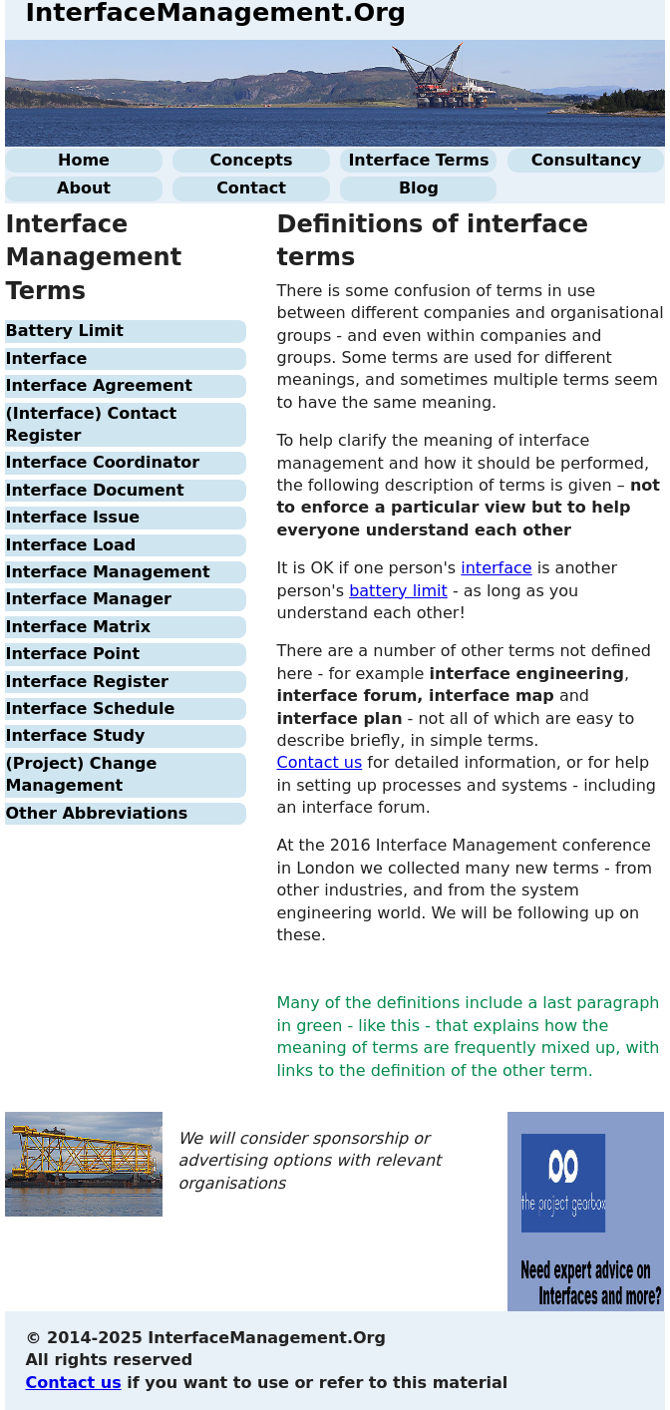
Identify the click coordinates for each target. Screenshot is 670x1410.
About (84, 187)
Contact (251, 187)
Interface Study (75, 735)
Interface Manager (88, 598)
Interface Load (70, 544)
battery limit (398, 590)
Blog (419, 187)
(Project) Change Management (81, 774)
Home (84, 160)
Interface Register (86, 681)
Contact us (319, 762)
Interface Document (94, 490)
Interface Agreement (98, 385)
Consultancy (586, 160)
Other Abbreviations (96, 813)
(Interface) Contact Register (90, 424)
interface (496, 567)
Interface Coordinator (102, 462)
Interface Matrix (77, 626)
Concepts (250, 160)
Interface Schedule (89, 708)
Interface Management (107, 571)
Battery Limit (64, 330)
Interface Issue (72, 517)
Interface (46, 358)
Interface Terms (418, 160)
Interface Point (72, 653)
